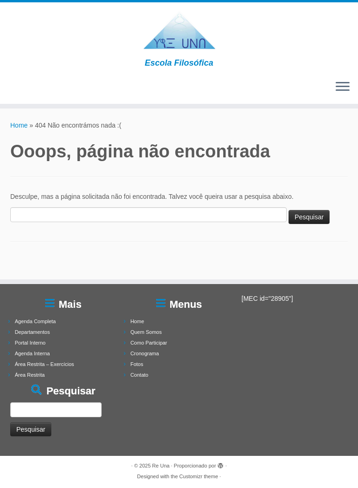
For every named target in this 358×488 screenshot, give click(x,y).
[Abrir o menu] (343, 87)
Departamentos (32, 332)
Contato (140, 375)
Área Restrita (30, 375)
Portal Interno (30, 343)
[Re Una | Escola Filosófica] (179, 30)
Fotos (137, 364)
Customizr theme (198, 476)
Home (19, 125)
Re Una (160, 465)
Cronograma (145, 353)
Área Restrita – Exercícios (44, 364)
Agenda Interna (32, 353)
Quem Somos (146, 332)
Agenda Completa (35, 321)
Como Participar (149, 343)
